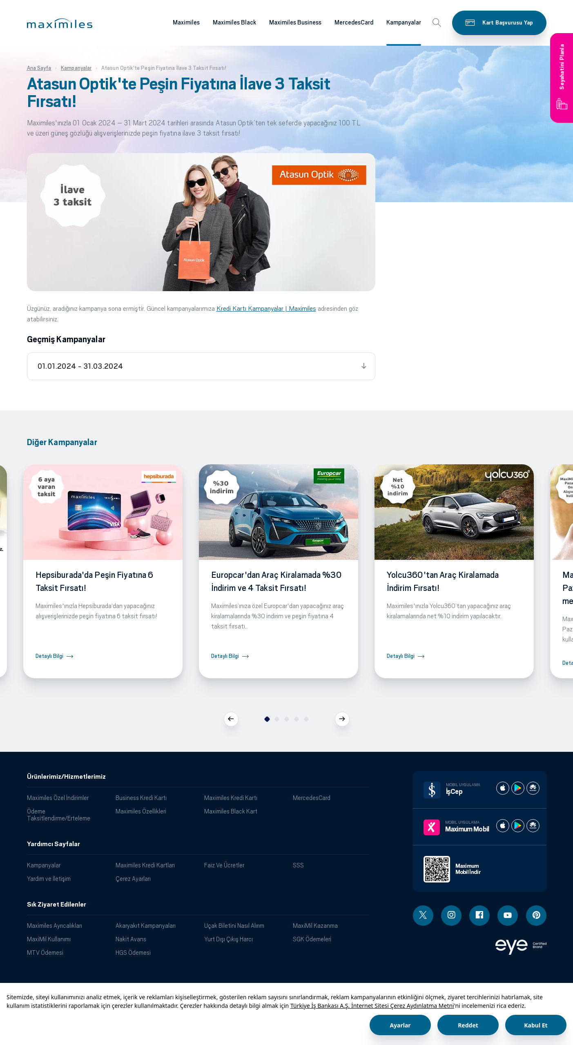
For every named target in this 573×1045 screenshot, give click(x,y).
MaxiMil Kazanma (315, 925)
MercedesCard (311, 797)
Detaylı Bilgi (49, 656)
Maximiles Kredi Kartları (145, 865)
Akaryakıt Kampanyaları (146, 925)
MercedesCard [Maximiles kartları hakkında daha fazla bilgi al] (353, 22)
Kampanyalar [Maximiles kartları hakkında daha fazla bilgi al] (403, 22)
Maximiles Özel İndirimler (58, 797)
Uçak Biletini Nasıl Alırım (234, 925)
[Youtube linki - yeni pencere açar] (507, 915)
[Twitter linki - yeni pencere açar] (423, 915)
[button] (59, 23)
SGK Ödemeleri (312, 939)
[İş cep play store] (517, 788)
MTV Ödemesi (45, 952)
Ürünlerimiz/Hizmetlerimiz (66, 776)
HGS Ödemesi (133, 952)
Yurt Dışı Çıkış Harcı (228, 939)
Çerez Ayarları (133, 878)
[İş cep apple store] (502, 788)
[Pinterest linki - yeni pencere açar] (536, 915)
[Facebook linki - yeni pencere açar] (479, 915)
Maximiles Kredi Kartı (230, 797)
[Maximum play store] (517, 825)
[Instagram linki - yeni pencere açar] (451, 915)
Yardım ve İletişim (49, 878)
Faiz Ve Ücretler (224, 865)
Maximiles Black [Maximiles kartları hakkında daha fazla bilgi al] (234, 22)
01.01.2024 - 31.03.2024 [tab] (80, 366)
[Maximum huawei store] (533, 825)
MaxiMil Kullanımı (49, 939)
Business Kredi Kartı (141, 797)
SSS (298, 865)
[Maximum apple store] (502, 825)
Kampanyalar (43, 865)
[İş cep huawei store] (533, 788)
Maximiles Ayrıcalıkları (54, 925)
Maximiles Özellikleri (141, 811)
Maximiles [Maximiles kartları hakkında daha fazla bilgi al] (186, 22)
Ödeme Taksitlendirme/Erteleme (58, 815)
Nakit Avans (131, 939)
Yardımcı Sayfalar (53, 844)
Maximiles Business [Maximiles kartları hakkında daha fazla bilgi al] (295, 22)
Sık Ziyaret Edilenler (56, 904)
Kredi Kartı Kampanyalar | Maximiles (266, 308)
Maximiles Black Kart (230, 811)
